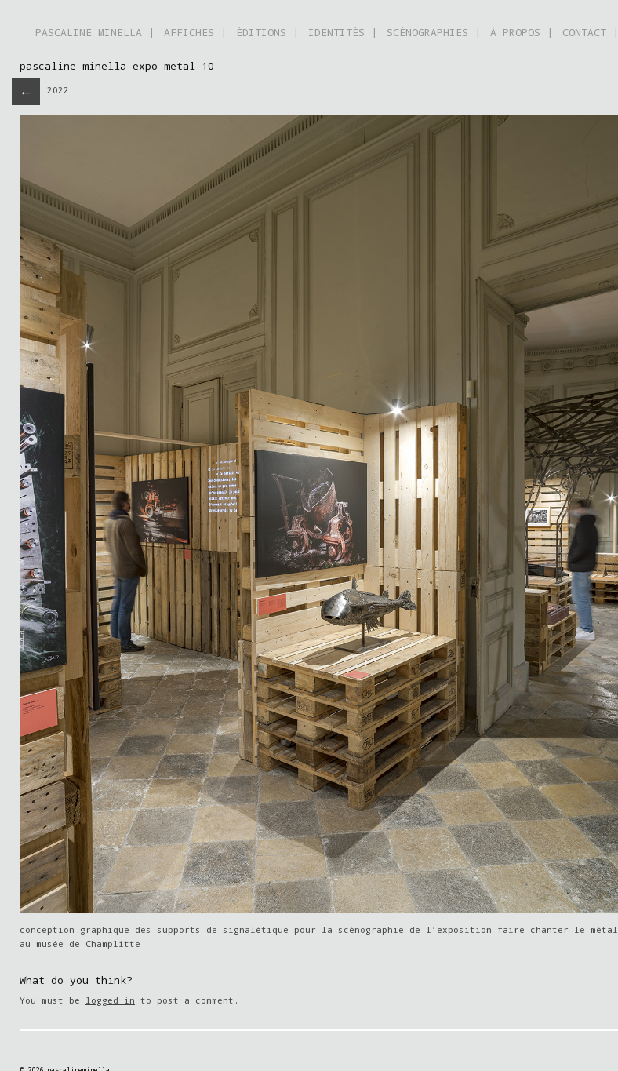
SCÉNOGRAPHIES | (434, 32)
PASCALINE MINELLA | (94, 32)
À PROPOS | (521, 32)
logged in (110, 1000)
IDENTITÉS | (342, 32)
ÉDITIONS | (267, 32)
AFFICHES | (195, 32)
